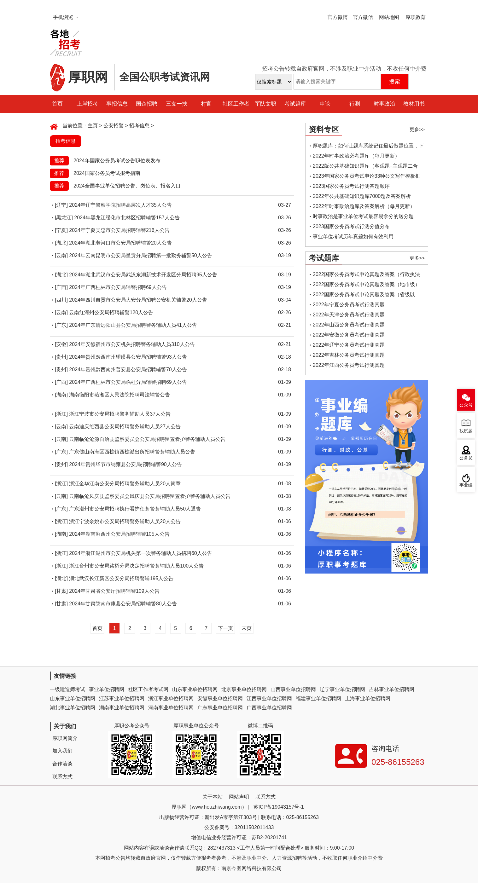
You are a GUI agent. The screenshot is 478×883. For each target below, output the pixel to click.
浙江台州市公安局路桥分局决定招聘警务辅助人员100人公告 (136, 565)
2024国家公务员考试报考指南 (106, 173)
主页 (93, 125)
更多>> (417, 129)
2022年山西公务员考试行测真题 (349, 324)
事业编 (466, 485)
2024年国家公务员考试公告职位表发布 (116, 160)
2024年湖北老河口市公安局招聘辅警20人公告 (120, 242)
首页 (57, 104)
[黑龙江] (64, 217)
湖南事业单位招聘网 (121, 707)
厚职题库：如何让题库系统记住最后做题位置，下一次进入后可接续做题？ (368, 147)
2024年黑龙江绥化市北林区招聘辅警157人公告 (126, 217)
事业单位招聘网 (106, 689)
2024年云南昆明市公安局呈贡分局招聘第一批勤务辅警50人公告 (140, 255)
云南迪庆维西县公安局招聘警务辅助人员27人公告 (125, 426)
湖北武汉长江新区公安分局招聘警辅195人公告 (121, 578)
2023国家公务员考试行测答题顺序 (351, 186)
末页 (247, 628)
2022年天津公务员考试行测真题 (349, 314)
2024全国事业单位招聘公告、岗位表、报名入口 (127, 185)
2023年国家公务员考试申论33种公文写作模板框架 (366, 177)
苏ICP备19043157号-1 (279, 807)
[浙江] (61, 414)
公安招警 (113, 125)
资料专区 (324, 129)
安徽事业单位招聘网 (220, 698)
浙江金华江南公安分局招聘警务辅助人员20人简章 (125, 483)
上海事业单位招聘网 (367, 698)
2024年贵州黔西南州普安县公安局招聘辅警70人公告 (128, 369)
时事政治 (384, 104)
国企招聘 (146, 104)
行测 (354, 104)
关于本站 (212, 796)
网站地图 (389, 17)
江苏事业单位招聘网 (121, 698)
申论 (325, 104)
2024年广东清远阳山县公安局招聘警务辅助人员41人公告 (133, 325)
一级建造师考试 (67, 689)
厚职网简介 (65, 738)
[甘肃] (61, 591)
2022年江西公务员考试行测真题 (349, 365)
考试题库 (295, 104)
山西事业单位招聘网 (293, 689)
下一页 (225, 628)
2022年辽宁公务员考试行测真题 (349, 345)
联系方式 (62, 776)
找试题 (466, 431)
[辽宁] (61, 205)
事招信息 (117, 104)
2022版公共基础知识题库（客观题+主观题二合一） (365, 167)
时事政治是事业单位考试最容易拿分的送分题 (363, 216)
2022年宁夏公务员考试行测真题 (349, 304)
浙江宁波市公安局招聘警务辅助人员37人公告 (120, 414)
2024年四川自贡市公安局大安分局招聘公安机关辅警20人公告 (138, 300)
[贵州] (61, 357)
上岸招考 (87, 104)
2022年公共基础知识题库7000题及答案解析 (362, 196)
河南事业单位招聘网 (171, 707)
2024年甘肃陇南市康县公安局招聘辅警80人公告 (123, 603)
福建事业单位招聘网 (318, 698)
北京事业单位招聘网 (244, 689)
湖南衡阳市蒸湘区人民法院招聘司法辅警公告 (119, 394)
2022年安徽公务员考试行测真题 (349, 335)
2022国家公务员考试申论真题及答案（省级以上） (364, 296)
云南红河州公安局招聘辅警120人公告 (111, 312)
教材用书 (414, 104)
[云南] (61, 255)
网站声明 (239, 796)
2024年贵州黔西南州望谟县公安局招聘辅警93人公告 (128, 357)
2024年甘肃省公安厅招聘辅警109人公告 (114, 591)
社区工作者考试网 (148, 689)
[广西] (61, 287)
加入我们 (62, 750)
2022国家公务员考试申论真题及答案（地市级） (366, 284)
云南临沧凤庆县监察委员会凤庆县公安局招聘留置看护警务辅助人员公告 (149, 496)
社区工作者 (236, 104)
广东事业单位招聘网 (220, 707)
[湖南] (61, 394)
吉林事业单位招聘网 (391, 689)
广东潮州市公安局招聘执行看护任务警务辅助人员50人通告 (135, 508)
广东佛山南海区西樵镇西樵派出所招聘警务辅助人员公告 (132, 451)
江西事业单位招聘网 (269, 698)
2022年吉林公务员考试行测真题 (349, 355)
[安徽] (61, 344)
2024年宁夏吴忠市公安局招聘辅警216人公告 (119, 230)
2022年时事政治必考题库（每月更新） (356, 156)
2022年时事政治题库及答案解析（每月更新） (364, 206)
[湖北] (61, 242)
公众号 (466, 405)
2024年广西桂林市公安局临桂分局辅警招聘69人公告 (128, 382)
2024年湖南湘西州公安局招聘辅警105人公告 (119, 534)
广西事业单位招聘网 (269, 707)
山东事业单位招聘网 (195, 689)
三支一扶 (176, 104)
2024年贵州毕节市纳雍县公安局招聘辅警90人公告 (125, 464)
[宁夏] (61, 230)
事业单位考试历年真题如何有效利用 (353, 236)
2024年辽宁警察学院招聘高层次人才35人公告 (120, 205)
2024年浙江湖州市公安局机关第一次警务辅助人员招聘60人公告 (140, 553)
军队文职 (265, 104)
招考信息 (139, 125)
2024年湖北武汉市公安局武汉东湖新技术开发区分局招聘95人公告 (143, 274)
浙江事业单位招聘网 (171, 698)
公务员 (466, 458)
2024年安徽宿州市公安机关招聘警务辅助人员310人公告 (132, 344)
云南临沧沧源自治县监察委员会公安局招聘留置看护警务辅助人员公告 (147, 439)
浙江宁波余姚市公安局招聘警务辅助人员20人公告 (125, 521)
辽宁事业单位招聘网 (342, 689)
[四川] (61, 300)
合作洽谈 (62, 763)
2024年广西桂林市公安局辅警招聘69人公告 (117, 287)
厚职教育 (415, 17)
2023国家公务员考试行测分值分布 (351, 226)
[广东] (61, 325)
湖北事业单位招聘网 (72, 707)
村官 (206, 104)
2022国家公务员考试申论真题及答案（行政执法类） (366, 276)
